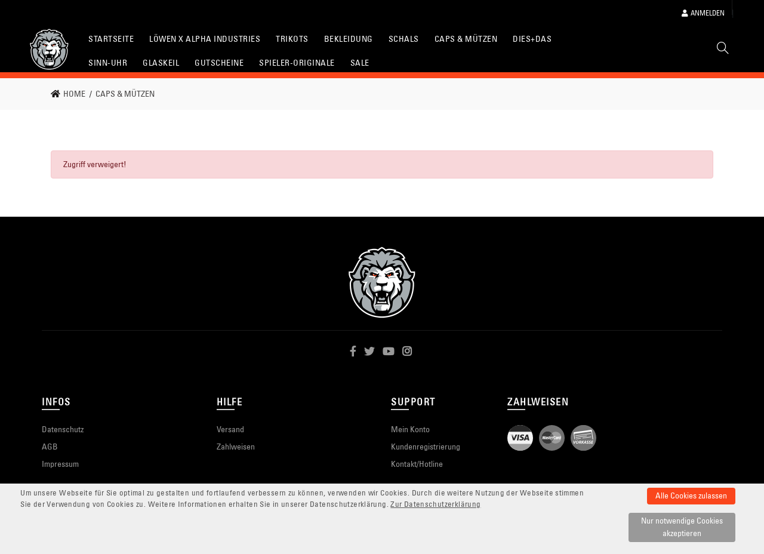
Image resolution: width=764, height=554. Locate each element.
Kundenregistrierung (425, 446)
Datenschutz (63, 429)
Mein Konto (410, 429)
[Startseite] (49, 49)
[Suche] (723, 50)
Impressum (60, 463)
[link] (72, 94)
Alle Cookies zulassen (691, 495)
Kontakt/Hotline (417, 463)
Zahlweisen (236, 446)
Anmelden (703, 12)
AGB (50, 446)
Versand (230, 429)
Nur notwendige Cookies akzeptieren (682, 526)
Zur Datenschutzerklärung (435, 504)
